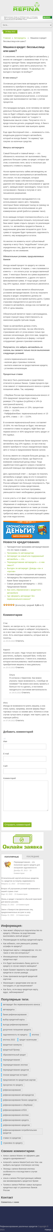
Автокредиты (20, 38)
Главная (7, 38)
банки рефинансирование (15, 1014)
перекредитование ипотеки (15, 1065)
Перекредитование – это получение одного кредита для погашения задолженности (27, 865)
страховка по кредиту (13, 1143)
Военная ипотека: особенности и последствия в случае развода (20, 1171)
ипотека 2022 (9, 1040)
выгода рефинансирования (15, 1024)
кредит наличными (28, 1040)
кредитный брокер (11, 1050)
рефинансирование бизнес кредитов (20, 1100)
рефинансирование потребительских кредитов (20, 1131)
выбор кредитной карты (14, 1019)
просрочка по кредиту (13, 1085)
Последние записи (33, 857)
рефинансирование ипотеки (16, 1115)
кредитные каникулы (12, 1045)
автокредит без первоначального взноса (21, 1004)
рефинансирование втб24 (15, 1110)
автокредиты (9, 1009)
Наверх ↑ (49, 1230)
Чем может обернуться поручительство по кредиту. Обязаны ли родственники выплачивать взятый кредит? (22, 933)
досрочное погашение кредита (17, 1030)
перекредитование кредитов (16, 1070)
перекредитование (11, 1060)
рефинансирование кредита (16, 1120)
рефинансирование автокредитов (18, 1095)
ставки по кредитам (12, 1138)
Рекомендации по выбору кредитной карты (23, 940)
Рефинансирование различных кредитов (18, 1226)
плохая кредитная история (15, 1075)
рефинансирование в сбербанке (18, 1105)
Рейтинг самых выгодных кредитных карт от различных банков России (22, 1187)
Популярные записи (12, 857)
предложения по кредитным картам (19, 1080)
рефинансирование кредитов (16, 1125)
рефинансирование (12, 1090)
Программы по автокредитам (20, 553)
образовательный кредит (14, 1055)
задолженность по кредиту (15, 1035)
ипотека (35, 1035)
